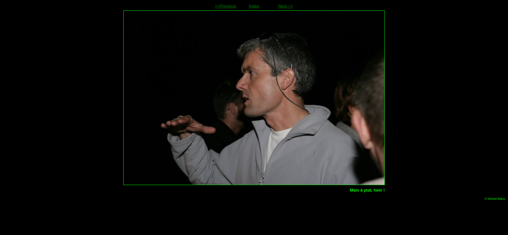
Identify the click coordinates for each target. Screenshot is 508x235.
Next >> (285, 6)
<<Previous (225, 6)
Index (254, 6)
